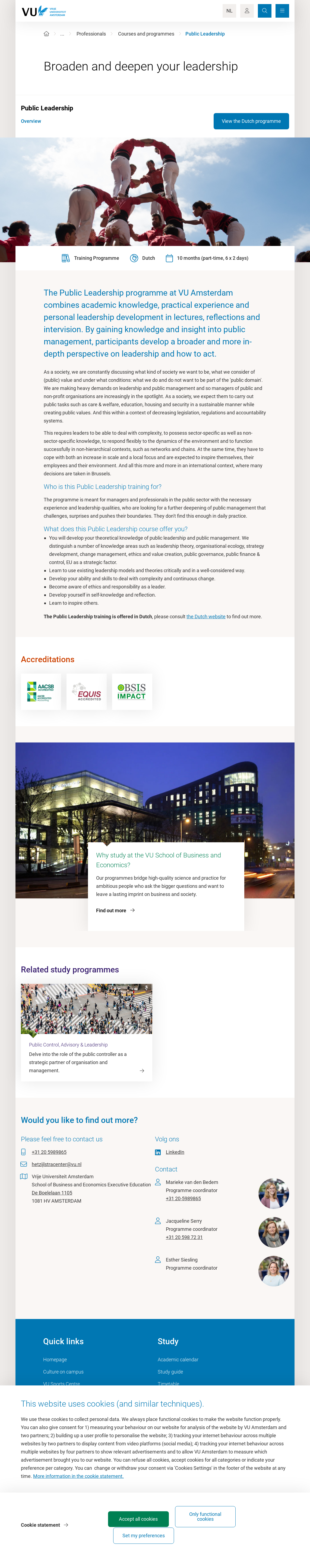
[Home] (46, 34)
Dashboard (55, 1396)
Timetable (168, 1384)
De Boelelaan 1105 (52, 1193)
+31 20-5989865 (183, 1198)
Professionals (91, 34)
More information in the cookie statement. (78, 1493)
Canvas (166, 1396)
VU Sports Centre (61, 1384)
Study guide (170, 1372)
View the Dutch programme (251, 121)
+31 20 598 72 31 (184, 1237)
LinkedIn (175, 1152)
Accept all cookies (137, 1535)
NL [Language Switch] (229, 11)
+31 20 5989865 (49, 1152)
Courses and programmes (146, 34)
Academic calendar (178, 1359)
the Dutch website (206, 616)
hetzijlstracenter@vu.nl (56, 1164)
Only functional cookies (198, 1533)
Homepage (55, 1359)
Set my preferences (258, 1535)
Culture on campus (63, 1372)
